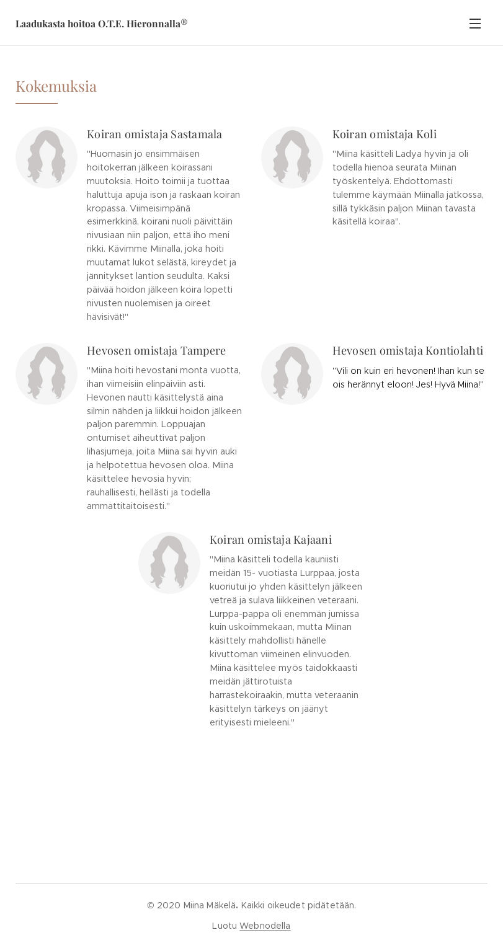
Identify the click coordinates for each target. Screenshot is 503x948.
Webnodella (264, 925)
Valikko (475, 23)
